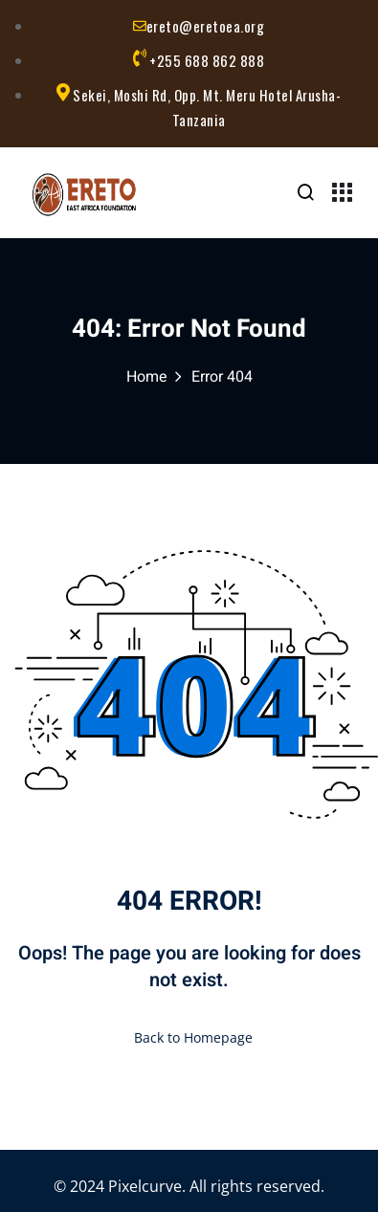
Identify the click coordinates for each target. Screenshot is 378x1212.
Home (146, 376)
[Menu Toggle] (341, 195)
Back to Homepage (189, 1037)
